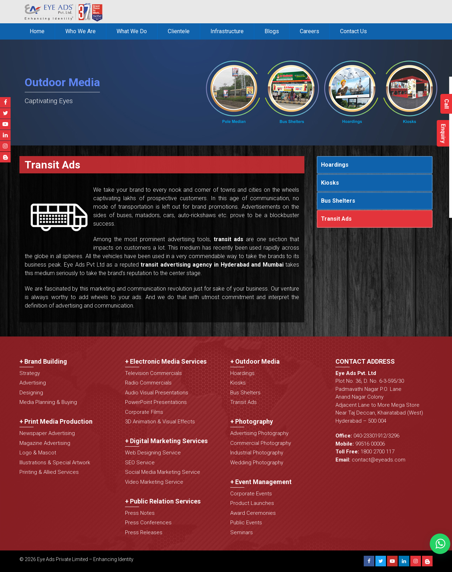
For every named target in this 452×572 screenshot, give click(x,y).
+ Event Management (261, 481)
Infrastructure (227, 31)
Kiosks (330, 182)
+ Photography (251, 421)
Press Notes (140, 513)
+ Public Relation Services (163, 501)
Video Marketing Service (154, 482)
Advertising (32, 383)
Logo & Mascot (37, 452)
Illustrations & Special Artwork (54, 462)
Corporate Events (251, 493)
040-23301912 (369, 436)
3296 (393, 436)
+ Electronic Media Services (166, 361)
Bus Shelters (338, 200)
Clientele (179, 31)
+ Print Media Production (56, 421)
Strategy (29, 373)
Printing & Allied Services (49, 472)
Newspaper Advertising (47, 433)
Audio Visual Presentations (156, 392)
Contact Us (353, 31)
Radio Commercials (148, 383)
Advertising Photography (259, 433)
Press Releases (143, 532)
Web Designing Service (153, 452)
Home (37, 31)
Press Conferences (148, 522)
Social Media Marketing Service (162, 472)
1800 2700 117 (377, 451)
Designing (31, 392)
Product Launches (252, 503)
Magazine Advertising (44, 443)
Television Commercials (153, 373)
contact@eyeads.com (378, 460)
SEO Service (140, 462)
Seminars (241, 532)
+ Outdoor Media (255, 361)
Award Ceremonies (253, 513)
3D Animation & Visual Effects (160, 421)
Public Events (246, 522)
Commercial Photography (260, 443)
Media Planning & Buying (48, 402)
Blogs (271, 31)
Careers (309, 31)
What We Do (132, 31)
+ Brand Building (43, 361)
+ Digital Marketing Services (166, 441)
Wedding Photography (256, 462)
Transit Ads (336, 218)
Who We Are (80, 31)
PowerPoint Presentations (156, 402)
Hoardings (335, 164)
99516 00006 (370, 444)
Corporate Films (144, 412)
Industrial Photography (256, 452)
